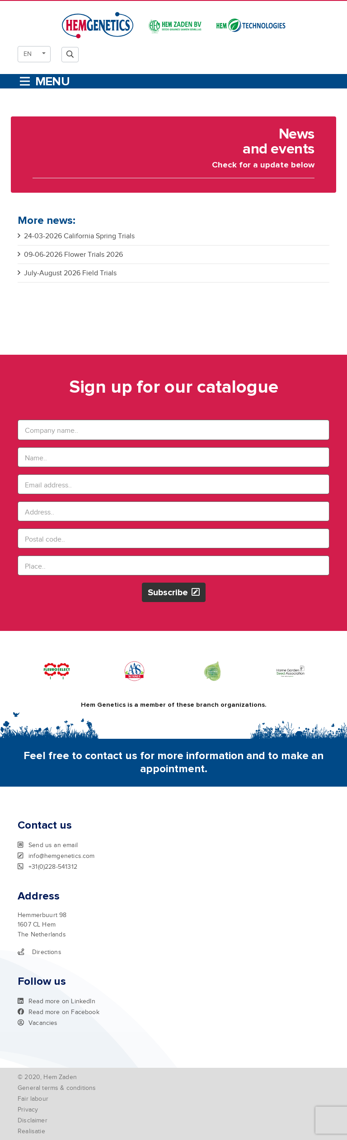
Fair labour (33, 1098)
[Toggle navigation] (44, 81)
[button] (34, 54)
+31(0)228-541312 (47, 866)
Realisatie (31, 1131)
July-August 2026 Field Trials (67, 273)
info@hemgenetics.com (56, 855)
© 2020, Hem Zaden (47, 1077)
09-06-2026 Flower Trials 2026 (70, 254)
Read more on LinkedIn (56, 1001)
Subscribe (174, 592)
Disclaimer (32, 1120)
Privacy (28, 1109)
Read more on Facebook (58, 1011)
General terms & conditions (57, 1087)
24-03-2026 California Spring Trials (76, 236)
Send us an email (48, 844)
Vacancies (38, 1022)
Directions (39, 951)
